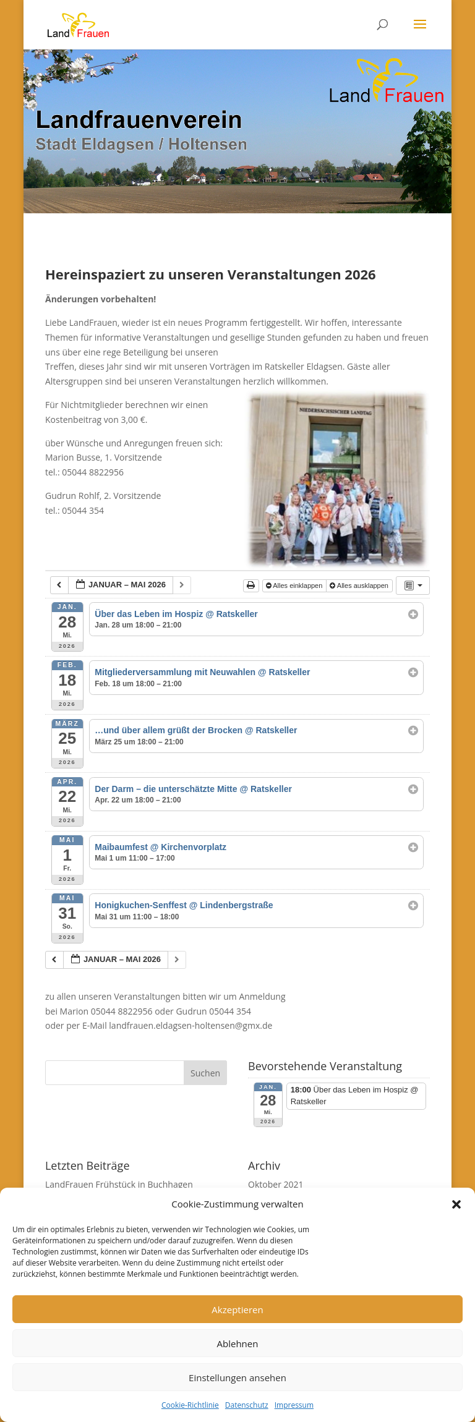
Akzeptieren (237, 1309)
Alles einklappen (295, 585)
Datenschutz (246, 1405)
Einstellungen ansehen (237, 1377)
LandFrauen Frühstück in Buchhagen (119, 1184)
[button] (456, 1204)
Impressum (294, 1405)
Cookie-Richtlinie (190, 1405)
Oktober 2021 (275, 1184)
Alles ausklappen (360, 585)
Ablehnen (238, 1343)
